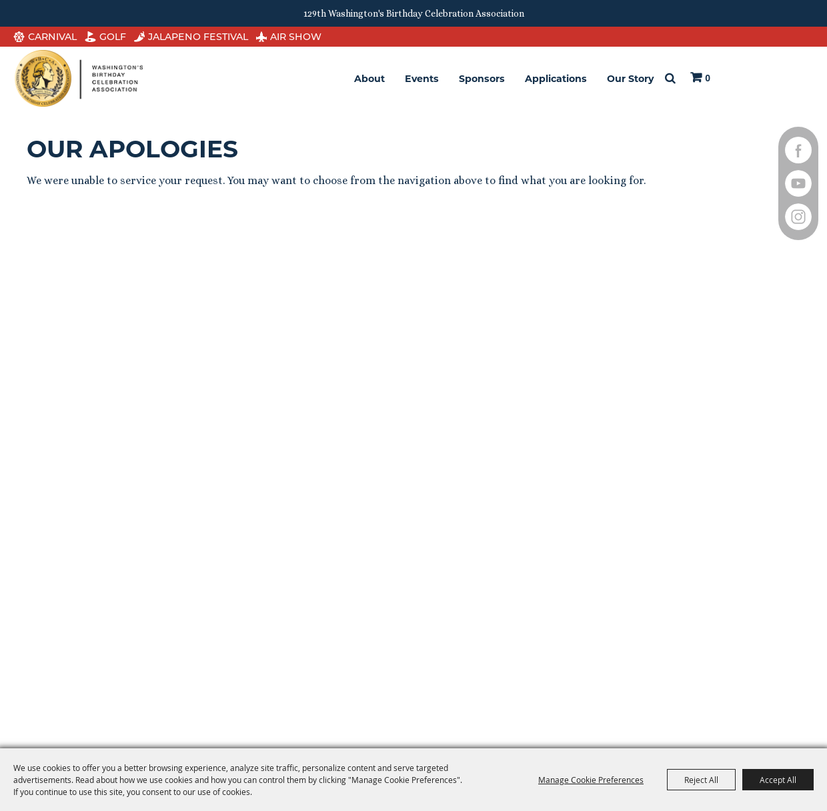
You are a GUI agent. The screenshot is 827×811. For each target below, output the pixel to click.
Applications (556, 78)
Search (670, 79)
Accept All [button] (778, 779)
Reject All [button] (701, 779)
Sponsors (482, 78)
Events (422, 78)
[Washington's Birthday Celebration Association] (78, 78)
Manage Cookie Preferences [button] (591, 779)
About (369, 78)
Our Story (630, 78)
